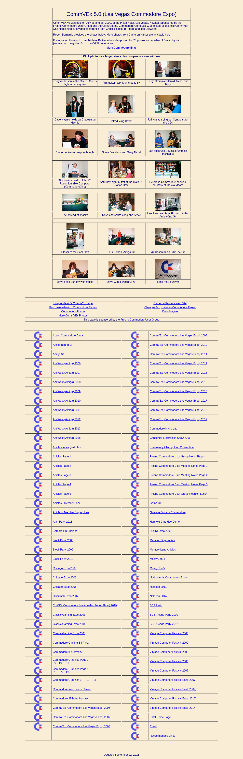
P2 (54, 662)
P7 (61, 672)
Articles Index (61, 447)
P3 (60, 662)
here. (168, 34)
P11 (94, 679)
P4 (67, 662)
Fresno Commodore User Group (139, 319)
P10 (87, 679)
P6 (54, 672)
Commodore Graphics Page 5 (71, 669)
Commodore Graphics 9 (67, 679)
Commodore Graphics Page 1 (71, 659)
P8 (68, 672)
